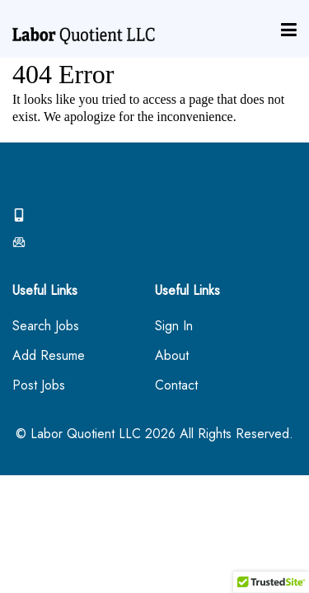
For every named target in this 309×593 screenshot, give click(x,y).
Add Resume (48, 356)
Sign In (174, 326)
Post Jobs (38, 386)
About (172, 356)
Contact (176, 386)
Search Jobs (45, 326)
